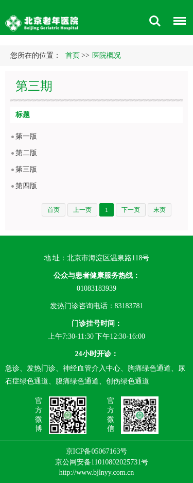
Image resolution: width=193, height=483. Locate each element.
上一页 (82, 209)
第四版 (26, 186)
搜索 (155, 21)
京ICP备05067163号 (97, 451)
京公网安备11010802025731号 (101, 462)
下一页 (130, 209)
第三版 (26, 169)
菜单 (177, 22)
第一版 (26, 136)
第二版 (26, 153)
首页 (72, 55)
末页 (159, 209)
